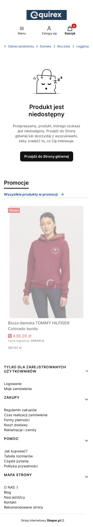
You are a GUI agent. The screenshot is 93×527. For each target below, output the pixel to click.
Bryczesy (63, 46)
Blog (7, 492)
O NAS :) (11, 487)
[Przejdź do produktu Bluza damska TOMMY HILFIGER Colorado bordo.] (46, 262)
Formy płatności (17, 420)
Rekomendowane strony (23, 507)
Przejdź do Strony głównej (46, 156)
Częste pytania (16, 461)
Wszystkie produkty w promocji (34, 194)
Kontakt (10, 502)
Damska (45, 46)
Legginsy (82, 46)
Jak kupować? (16, 451)
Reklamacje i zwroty (20, 430)
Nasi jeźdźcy (14, 497)
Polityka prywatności (21, 466)
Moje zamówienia (18, 389)
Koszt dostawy (16, 425)
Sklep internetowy (41, 520)
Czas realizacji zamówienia (25, 415)
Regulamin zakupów (20, 410)
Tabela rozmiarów (18, 456)
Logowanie (13, 384)
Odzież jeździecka (21, 46)
